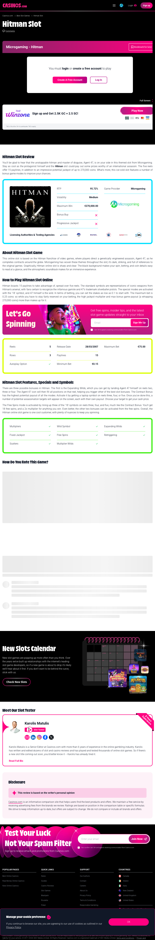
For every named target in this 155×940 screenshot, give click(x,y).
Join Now (139, 838)
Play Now (131, 112)
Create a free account (70, 79)
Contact (83, 881)
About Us (83, 891)
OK (128, 921)
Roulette (44, 900)
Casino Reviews (47, 886)
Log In (98, 79)
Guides (44, 881)
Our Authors (85, 876)
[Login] (132, 5)
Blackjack (45, 895)
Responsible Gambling (89, 905)
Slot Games (45, 891)
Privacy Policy (85, 895)
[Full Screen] (147, 100)
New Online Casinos (10, 886)
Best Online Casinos (10, 876)
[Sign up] (146, 5)
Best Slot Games (23, 16)
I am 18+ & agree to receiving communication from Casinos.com (115, 330)
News (43, 876)
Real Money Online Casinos (13, 881)
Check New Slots (16, 682)
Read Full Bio (16, 760)
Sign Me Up (139, 322)
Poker (43, 905)
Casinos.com (7, 16)
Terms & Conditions (88, 900)
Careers (83, 886)
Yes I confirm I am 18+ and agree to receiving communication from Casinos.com (107, 847)
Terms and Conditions (125, 938)
